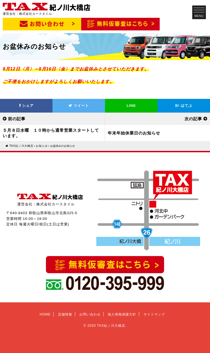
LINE (131, 106)
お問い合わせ (90, 314)
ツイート (79, 106)
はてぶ (183, 106)
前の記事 (16, 118)
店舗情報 (65, 314)
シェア (26, 106)
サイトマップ (154, 314)
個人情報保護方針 (122, 314)
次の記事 (193, 118)
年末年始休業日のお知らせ (134, 133)
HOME (45, 314)
